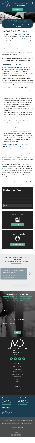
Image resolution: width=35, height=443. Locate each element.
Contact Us (17, 392)
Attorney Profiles (17, 372)
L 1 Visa (5, 207)
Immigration (17, 374)
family (11, 45)
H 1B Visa (5, 202)
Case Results (17, 382)
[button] (32, 4)
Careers (17, 389)
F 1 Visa (5, 198)
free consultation (21, 181)
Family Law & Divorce (17, 379)
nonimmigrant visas (17, 48)
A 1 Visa (5, 194)
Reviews (17, 384)
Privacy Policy (17, 394)
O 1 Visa (6, 211)
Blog (17, 387)
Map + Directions (6, 409)
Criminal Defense (17, 377)
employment (29, 42)
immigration (5, 168)
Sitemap (17, 397)
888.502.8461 (21, 5)
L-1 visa (16, 69)
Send (17, 338)
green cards (20, 38)
